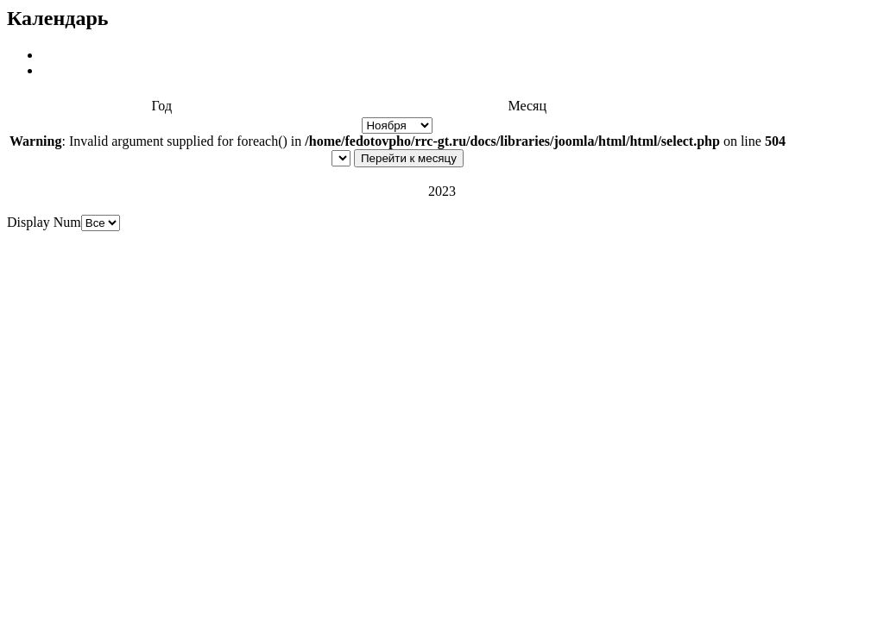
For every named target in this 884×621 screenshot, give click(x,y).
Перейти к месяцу (409, 158)
